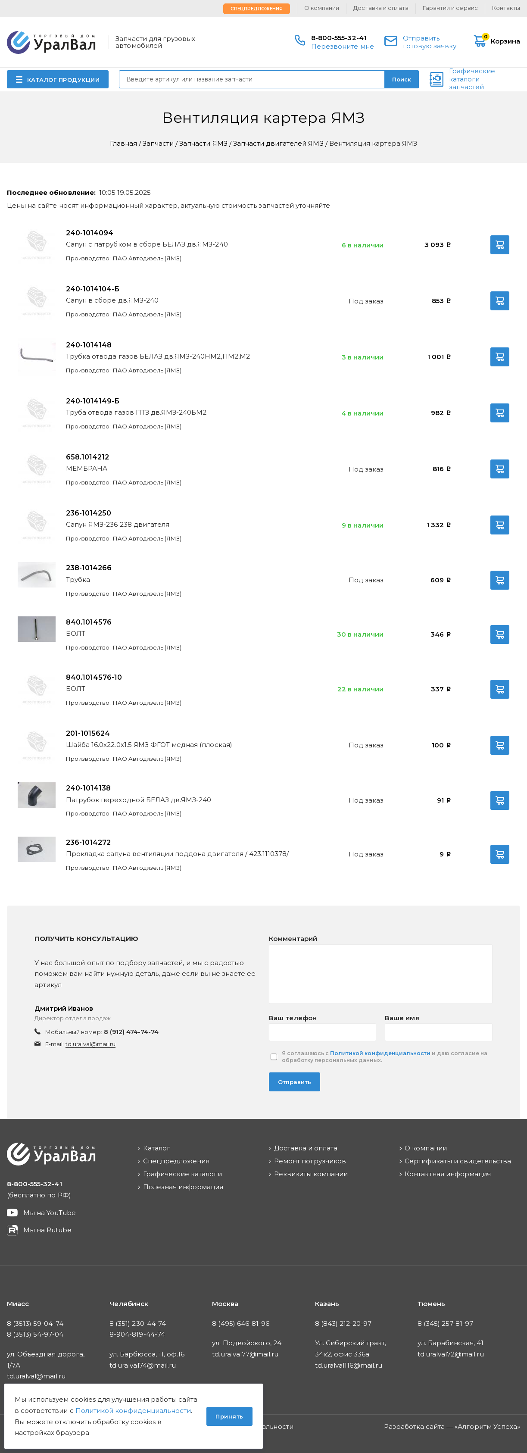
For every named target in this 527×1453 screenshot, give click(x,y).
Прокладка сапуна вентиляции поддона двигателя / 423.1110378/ (177, 854)
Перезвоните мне (342, 46)
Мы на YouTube (49, 1213)
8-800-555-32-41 (338, 38)
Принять (229, 1416)
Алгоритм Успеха (487, 1426)
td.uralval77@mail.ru (245, 1354)
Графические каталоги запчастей (472, 79)
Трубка (78, 579)
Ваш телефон (293, 1018)
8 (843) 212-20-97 (343, 1323)
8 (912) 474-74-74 (131, 1032)
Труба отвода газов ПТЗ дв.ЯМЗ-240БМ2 (136, 412)
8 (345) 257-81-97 (446, 1323)
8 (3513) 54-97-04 (35, 1334)
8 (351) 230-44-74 (137, 1323)
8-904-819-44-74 (137, 1334)
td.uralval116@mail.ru (349, 1365)
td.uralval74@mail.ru (142, 1365)
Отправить (294, 1081)
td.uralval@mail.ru (90, 1044)
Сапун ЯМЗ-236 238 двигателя (117, 524)
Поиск (401, 79)
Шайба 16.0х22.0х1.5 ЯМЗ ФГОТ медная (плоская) (149, 745)
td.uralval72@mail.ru (451, 1354)
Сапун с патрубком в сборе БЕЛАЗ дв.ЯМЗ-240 (147, 244)
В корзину (499, 244)
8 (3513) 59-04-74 (35, 1323)
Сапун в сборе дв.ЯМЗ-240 (112, 300)
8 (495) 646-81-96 (240, 1323)
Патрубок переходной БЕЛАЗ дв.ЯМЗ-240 (138, 800)
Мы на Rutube (47, 1230)
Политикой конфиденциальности (380, 1053)
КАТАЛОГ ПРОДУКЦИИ (63, 79)
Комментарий (293, 938)
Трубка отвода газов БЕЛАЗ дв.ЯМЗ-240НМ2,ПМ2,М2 (158, 356)
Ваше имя (402, 1018)
